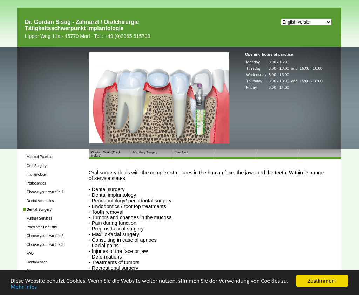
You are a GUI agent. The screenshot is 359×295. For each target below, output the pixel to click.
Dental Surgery (39, 210)
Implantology (37, 174)
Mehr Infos (24, 287)
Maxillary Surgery (145, 152)
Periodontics (36, 183)
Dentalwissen (37, 262)
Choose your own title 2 (45, 236)
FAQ (30, 253)
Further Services (39, 218)
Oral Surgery (37, 166)
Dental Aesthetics (40, 201)
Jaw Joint (181, 152)
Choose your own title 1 (45, 192)
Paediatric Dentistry (42, 227)
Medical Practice (39, 157)
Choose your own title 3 (45, 245)
